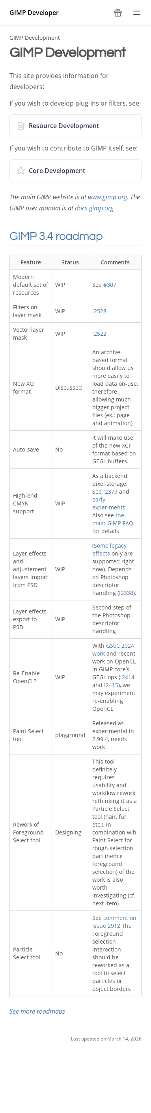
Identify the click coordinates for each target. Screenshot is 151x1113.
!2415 (111, 685)
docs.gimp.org (94, 208)
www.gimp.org (107, 197)
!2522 (99, 333)
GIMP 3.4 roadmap (66, 236)
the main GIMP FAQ (112, 519)
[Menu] (137, 12)
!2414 (127, 677)
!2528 (99, 311)
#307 (109, 284)
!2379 (110, 491)
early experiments (108, 503)
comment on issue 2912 (114, 921)
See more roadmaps (37, 1011)
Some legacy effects (109, 549)
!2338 (126, 592)
